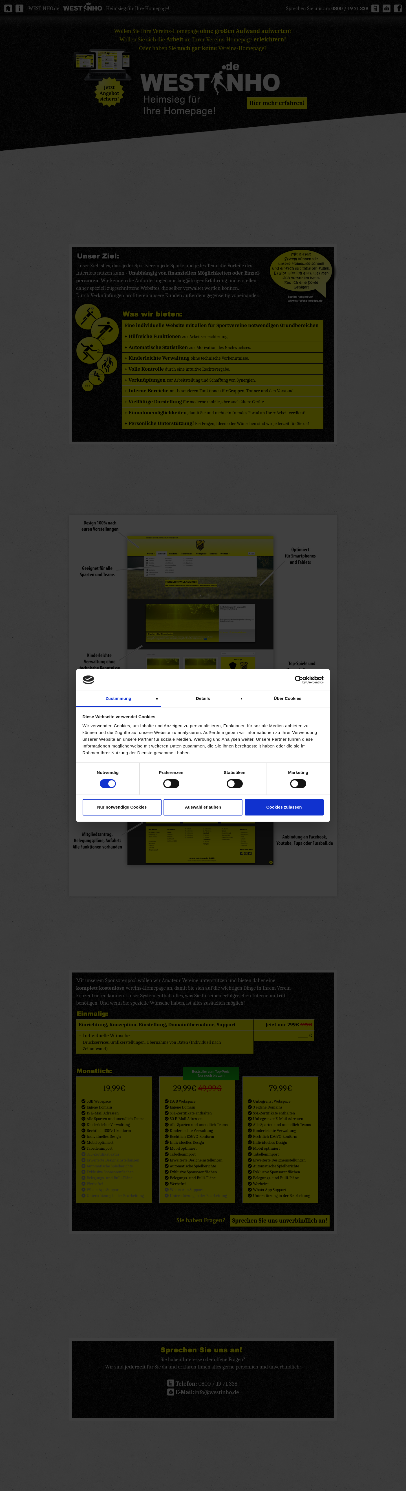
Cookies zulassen (284, 807)
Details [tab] (203, 698)
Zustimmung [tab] (118, 698)
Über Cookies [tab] (287, 698)
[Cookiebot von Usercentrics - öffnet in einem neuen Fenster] (299, 680)
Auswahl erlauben (203, 807)
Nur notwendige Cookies (122, 807)
